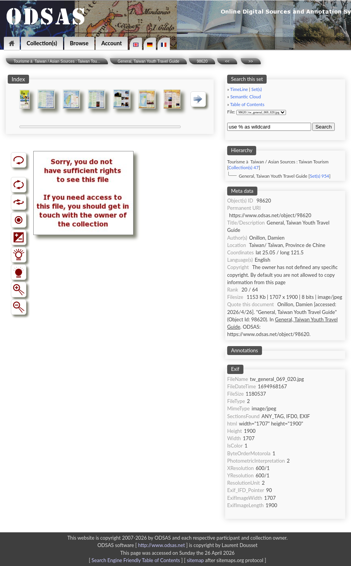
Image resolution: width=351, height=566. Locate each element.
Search (323, 127)
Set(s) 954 (319, 175)
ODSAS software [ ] (143, 545)
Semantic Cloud (245, 96)
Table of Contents (247, 104)
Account (111, 43)
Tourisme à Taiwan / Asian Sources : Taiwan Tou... (57, 61)
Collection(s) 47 (243, 167)
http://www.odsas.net (161, 545)
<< (227, 61)
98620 (202, 61)
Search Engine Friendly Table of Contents (136, 560)
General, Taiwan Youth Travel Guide (148, 61)
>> (250, 61)
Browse (79, 43)
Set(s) (256, 89)
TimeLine (239, 89)
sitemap (195, 560)
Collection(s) (42, 43)
